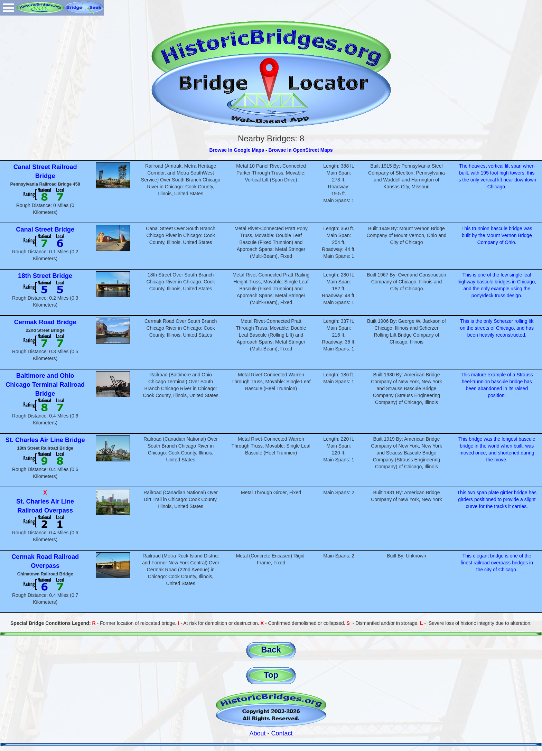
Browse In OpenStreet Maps (301, 150)
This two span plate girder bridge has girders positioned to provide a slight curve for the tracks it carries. (497, 499)
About (257, 733)
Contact (282, 733)
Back (271, 649)
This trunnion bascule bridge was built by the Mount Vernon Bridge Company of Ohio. (496, 235)
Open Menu (8, 8)
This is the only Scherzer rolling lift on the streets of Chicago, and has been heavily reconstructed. (497, 328)
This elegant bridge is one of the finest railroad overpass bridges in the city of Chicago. (497, 562)
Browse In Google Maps (236, 150)
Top (271, 674)
